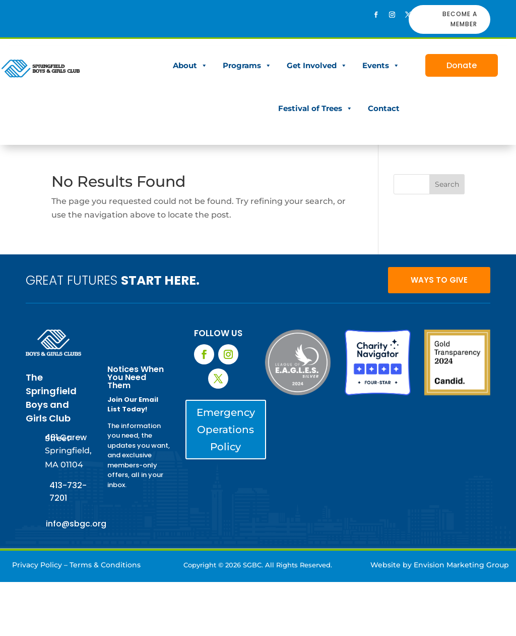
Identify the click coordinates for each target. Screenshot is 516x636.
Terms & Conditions (105, 564)
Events (381, 65)
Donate (461, 65)
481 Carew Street (66, 438)
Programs (247, 65)
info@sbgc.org (76, 523)
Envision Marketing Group (461, 564)
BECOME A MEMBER (459, 19)
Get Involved (317, 65)
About (190, 65)
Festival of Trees (315, 108)
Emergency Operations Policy (226, 429)
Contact (384, 108)
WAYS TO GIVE (439, 280)
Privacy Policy (37, 564)
